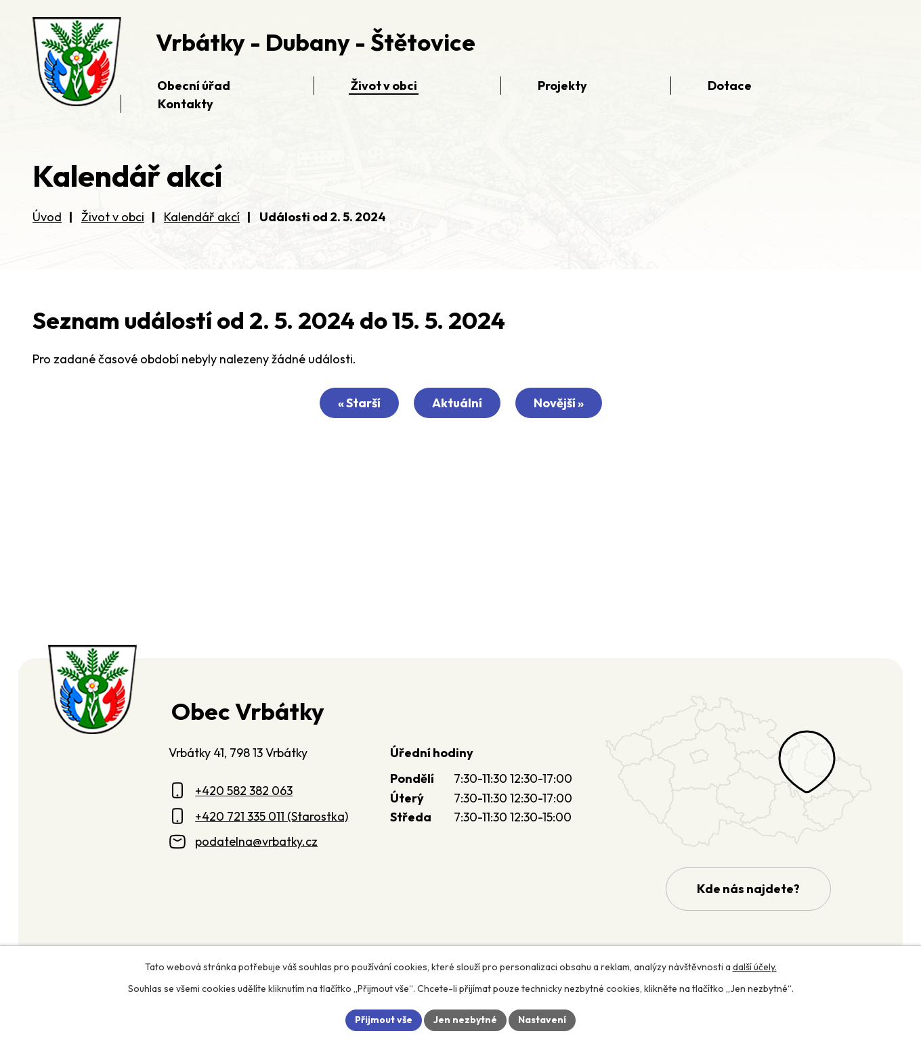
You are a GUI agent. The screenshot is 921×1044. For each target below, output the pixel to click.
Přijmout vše (383, 1020)
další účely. (755, 967)
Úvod (47, 217)
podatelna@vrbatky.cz (256, 841)
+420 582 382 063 (244, 790)
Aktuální (457, 403)
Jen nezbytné (465, 1020)
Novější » (559, 403)
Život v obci (112, 217)
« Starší (359, 403)
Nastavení (542, 1020)
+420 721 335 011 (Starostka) (271, 816)
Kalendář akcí (202, 217)
